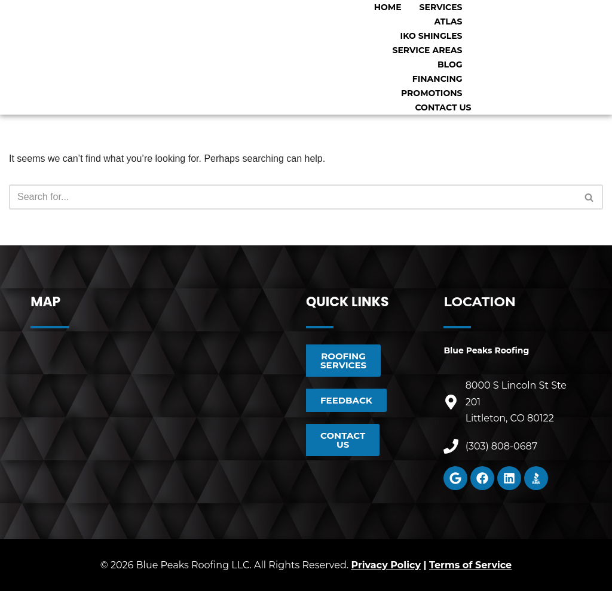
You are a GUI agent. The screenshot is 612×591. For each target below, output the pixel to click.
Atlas (448, 21)
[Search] (292, 197)
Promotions (432, 93)
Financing (437, 78)
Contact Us (443, 107)
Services (441, 7)
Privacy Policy (386, 565)
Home (388, 7)
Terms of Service (470, 565)
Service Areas (428, 50)
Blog (450, 64)
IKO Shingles (431, 35)
